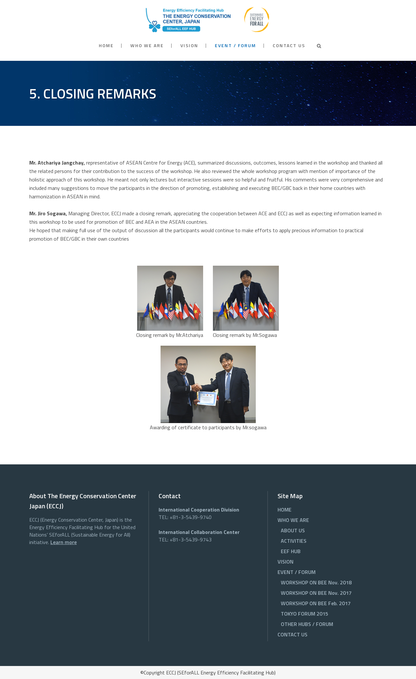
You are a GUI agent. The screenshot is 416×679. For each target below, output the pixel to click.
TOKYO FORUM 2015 (304, 613)
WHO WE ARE (293, 520)
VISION (285, 561)
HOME (285, 509)
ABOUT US (293, 530)
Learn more (63, 542)
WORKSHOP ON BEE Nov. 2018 (316, 582)
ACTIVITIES (293, 540)
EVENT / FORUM (297, 572)
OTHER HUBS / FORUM (307, 624)
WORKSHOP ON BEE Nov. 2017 (316, 592)
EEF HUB (291, 551)
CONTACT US (292, 634)
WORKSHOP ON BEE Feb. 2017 (316, 603)
